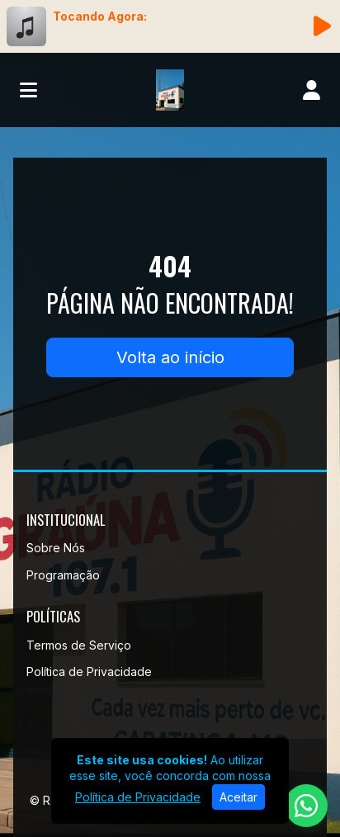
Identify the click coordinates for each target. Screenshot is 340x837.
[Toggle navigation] (28, 90)
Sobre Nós (55, 548)
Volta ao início (170, 357)
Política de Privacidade (89, 671)
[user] (311, 90)
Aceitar (238, 797)
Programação (63, 575)
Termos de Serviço (78, 645)
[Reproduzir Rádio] (321, 26)
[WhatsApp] (306, 805)
